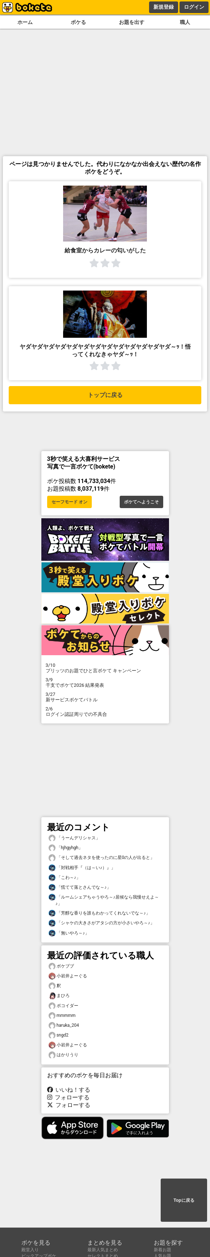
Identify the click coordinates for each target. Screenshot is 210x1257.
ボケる (78, 22)
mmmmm (62, 1015)
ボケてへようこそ (141, 501)
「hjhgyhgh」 (66, 847)
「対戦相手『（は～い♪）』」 (82, 867)
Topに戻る (183, 1200)
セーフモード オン (69, 501)
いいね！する (69, 1089)
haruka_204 (64, 1025)
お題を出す (131, 22)
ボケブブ (61, 966)
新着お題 (162, 1249)
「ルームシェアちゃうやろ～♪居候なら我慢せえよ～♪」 (104, 900)
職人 (185, 22)
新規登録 (163, 7)
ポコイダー (63, 1005)
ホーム (25, 22)
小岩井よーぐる (68, 976)
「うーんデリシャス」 (74, 838)
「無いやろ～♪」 (69, 933)
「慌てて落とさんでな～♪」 (80, 887)
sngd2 (59, 1035)
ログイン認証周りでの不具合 (105, 711)
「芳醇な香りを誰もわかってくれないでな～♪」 (99, 913)
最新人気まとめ (102, 1249)
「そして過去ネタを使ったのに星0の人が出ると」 (102, 857)
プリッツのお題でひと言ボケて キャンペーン (105, 667)
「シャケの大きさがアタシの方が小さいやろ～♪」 (102, 923)
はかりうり (63, 1054)
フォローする (68, 1097)
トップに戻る (105, 395)
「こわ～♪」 (65, 877)
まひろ (59, 995)
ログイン (194, 7)
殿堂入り (30, 1249)
